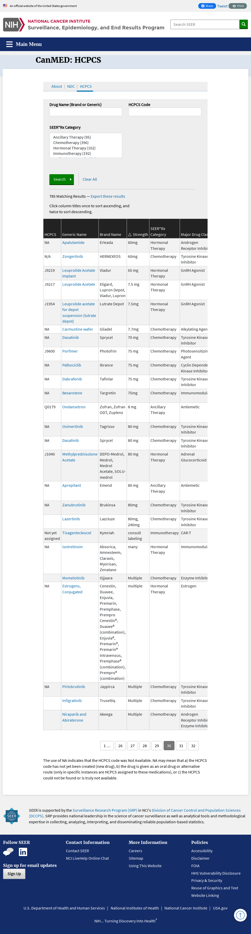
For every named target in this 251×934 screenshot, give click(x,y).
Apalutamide (73, 242)
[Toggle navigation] (24, 44)
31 (181, 745)
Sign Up (14, 873)
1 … (107, 745)
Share (208, 6)
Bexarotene (72, 392)
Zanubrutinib (74, 504)
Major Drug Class (195, 234)
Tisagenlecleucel (76, 532)
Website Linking (205, 895)
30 (169, 745)
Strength (140, 234)
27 (133, 745)
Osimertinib (72, 426)
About (56, 86)
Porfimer (70, 351)
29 (157, 745)
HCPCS (86, 86)
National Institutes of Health (135, 908)
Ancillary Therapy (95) (86, 137)
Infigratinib (72, 700)
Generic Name (74, 234)
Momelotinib (73, 577)
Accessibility (201, 850)
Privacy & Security (206, 880)
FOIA (195, 865)
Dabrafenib (72, 378)
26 (120, 745)
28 (145, 745)
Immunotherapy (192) (86, 153)
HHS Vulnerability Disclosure (216, 873)
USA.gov (220, 908)
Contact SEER (77, 850)
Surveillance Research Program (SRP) (105, 810)
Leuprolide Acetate (78, 284)
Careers (135, 850)
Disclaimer (200, 858)
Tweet (222, 6)
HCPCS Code (139, 104)
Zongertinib (72, 256)
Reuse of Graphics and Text (214, 887)
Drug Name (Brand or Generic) (75, 104)
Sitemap (136, 858)
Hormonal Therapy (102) (86, 148)
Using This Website (145, 865)
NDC (71, 86)
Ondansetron (74, 406)
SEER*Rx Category (64, 127)
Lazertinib (71, 518)
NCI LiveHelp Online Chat (87, 858)
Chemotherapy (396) (86, 142)
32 (193, 745)
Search (60, 179)
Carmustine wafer (77, 329)
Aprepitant (71, 485)
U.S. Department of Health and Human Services (64, 908)
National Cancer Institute (185, 908)
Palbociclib (71, 365)
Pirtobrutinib (73, 686)
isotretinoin (72, 546)
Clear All (90, 179)
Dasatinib (70, 337)
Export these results (108, 196)
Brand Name (110, 234)
